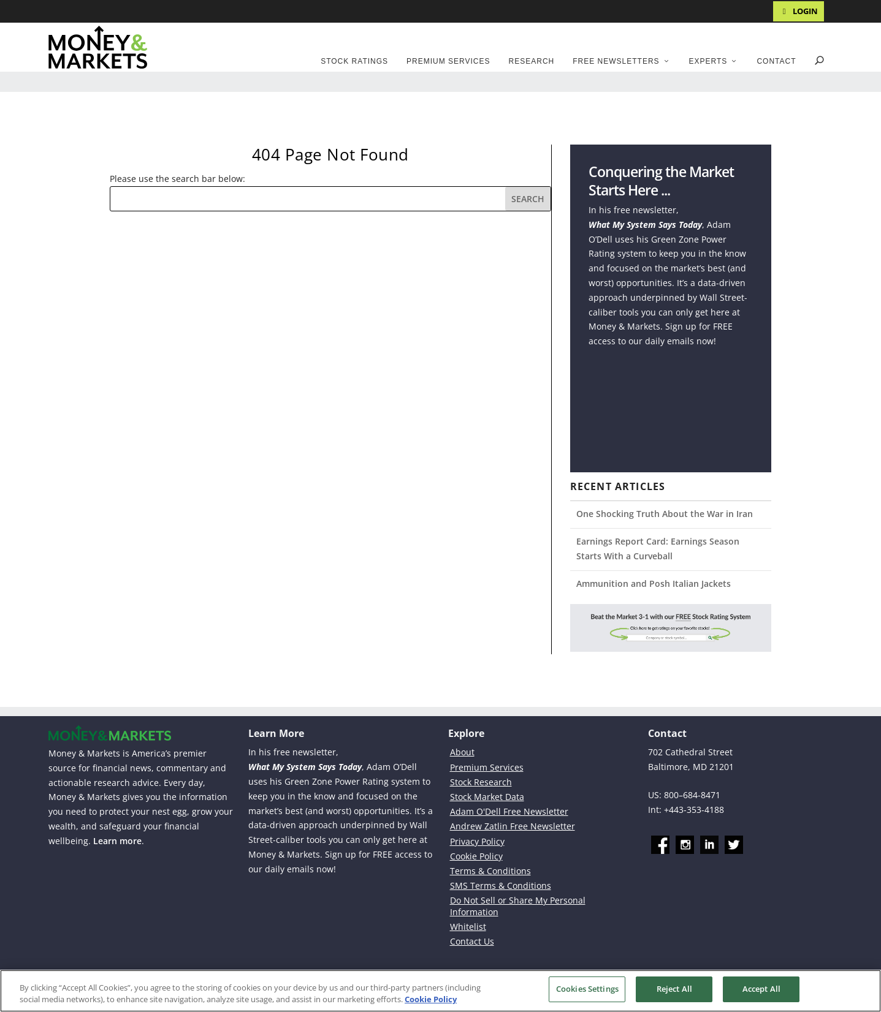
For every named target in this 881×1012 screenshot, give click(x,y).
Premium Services (448, 61)
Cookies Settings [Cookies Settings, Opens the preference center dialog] (587, 988)
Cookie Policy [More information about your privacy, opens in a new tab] (431, 998)
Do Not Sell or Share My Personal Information (517, 905)
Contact (776, 61)
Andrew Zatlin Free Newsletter (512, 826)
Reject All (674, 988)
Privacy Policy (477, 841)
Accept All (761, 988)
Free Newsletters (616, 61)
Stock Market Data (487, 796)
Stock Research (481, 782)
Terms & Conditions (490, 871)
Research (532, 61)
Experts (708, 61)
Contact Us (472, 941)
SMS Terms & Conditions (500, 885)
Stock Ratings (354, 61)
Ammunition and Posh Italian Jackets (653, 583)
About (462, 752)
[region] (440, 990)
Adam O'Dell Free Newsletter (509, 811)
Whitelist (468, 926)
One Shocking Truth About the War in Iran (664, 513)
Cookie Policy (476, 856)
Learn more (117, 841)
